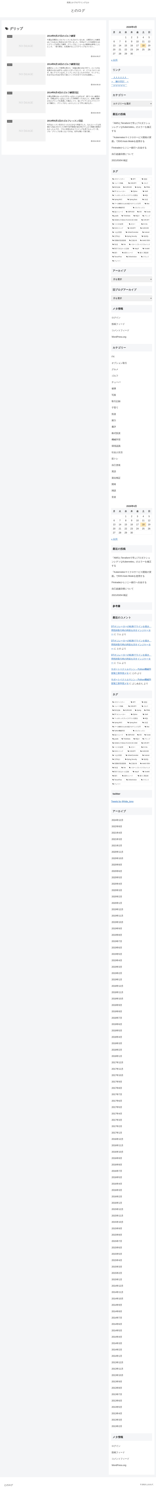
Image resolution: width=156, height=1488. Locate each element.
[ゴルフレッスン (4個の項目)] (142, 208)
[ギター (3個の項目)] (134, 224)
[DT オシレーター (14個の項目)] (120, 191)
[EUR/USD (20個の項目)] (127, 187)
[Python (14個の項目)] (135, 191)
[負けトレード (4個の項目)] (117, 212)
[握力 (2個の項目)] (116, 253)
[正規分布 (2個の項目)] (133, 240)
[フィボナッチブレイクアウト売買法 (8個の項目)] (126, 195)
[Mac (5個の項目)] (148, 204)
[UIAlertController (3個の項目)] (133, 232)
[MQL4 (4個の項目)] (136, 216)
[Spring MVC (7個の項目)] (118, 199)
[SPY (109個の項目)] (135, 179)
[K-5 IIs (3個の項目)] (146, 224)
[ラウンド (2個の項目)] (146, 257)
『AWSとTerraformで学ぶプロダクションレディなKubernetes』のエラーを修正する (131, 127)
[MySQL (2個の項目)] (146, 236)
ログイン (116, 317)
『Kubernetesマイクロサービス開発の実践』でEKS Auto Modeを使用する (131, 139)
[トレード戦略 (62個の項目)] (119, 183)
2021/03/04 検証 (120, 160)
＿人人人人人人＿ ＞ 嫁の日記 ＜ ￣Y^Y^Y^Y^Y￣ (120, 81)
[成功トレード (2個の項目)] (128, 253)
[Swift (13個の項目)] (147, 191)
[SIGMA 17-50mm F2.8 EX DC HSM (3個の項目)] (125, 220)
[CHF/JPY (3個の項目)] (146, 220)
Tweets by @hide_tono (122, 801)
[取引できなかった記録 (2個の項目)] (121, 249)
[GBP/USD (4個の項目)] (130, 212)
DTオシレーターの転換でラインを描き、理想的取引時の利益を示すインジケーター (131, 630)
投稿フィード (118, 324)
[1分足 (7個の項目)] (146, 199)
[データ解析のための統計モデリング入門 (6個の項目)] (127, 204)
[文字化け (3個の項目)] (117, 236)
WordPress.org (119, 337)
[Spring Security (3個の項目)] (132, 236)
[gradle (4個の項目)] (115, 216)
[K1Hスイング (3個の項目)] (118, 228)
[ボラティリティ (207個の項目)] (120, 179)
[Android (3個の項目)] (146, 232)
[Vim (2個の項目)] (124, 244)
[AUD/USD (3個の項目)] (145, 228)
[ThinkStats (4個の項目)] (126, 216)
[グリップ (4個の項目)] (146, 216)
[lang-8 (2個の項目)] (136, 249)
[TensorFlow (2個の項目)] (118, 257)
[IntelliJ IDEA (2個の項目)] (145, 240)
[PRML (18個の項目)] (147, 187)
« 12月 (114, 60)
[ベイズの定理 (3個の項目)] (119, 224)
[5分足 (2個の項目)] (115, 244)
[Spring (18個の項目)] (138, 187)
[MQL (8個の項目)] (147, 195)
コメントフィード (120, 330)
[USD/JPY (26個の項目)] (133, 183)
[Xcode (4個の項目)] (147, 212)
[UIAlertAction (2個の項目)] (132, 257)
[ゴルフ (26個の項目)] (146, 183)
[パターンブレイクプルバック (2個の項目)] (140, 244)
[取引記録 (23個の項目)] (116, 187)
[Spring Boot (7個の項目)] (134, 199)
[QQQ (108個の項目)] (146, 179)
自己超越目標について (123, 154)
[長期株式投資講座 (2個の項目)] (119, 240)
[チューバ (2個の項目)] (131, 261)
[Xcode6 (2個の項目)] (147, 249)
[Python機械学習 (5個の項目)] (121, 208)
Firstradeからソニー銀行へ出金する (129, 148)
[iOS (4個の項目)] (139, 212)
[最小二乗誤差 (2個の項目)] (144, 253)
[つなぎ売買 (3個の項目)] (117, 232)
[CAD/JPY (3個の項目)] (133, 228)
